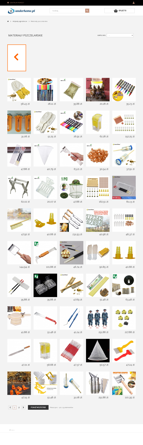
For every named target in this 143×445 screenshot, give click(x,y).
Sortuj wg (101, 35)
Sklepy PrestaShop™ (17, 433)
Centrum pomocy (17, 3)
